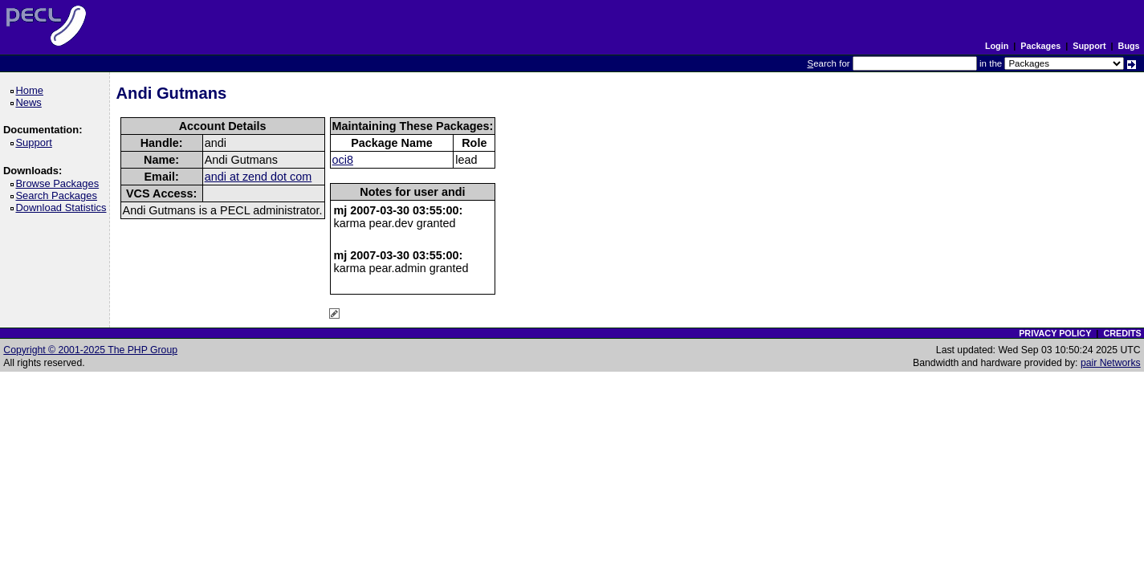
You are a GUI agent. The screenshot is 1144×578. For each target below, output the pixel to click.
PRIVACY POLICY (1055, 333)
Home (31, 90)
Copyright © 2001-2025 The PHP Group (90, 350)
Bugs (1129, 46)
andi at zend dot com (258, 176)
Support (1089, 46)
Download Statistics (63, 207)
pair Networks (1111, 362)
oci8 (342, 159)
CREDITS (1122, 333)
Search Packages (58, 195)
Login (996, 46)
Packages (1040, 46)
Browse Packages (60, 183)
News (31, 102)
